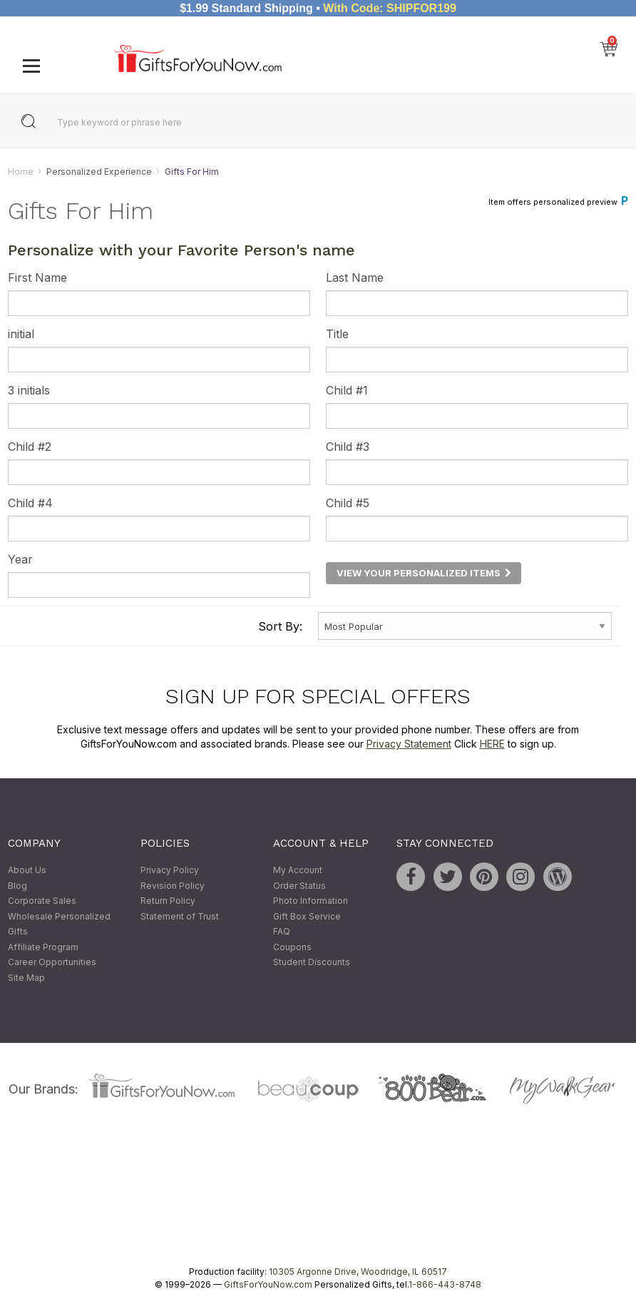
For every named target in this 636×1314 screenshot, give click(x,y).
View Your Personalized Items (424, 573)
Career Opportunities (52, 962)
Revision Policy (172, 885)
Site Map (26, 977)
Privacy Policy (169, 870)
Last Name (355, 278)
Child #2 (29, 447)
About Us (27, 870)
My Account (297, 870)
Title (337, 334)
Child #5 (347, 503)
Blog (17, 885)
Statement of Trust (179, 916)
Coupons (292, 947)
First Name (37, 278)
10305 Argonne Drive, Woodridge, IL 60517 (358, 1271)
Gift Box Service (307, 916)
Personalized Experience (99, 171)
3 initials (29, 391)
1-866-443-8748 (445, 1284)
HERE (492, 744)
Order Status (299, 885)
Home (21, 171)
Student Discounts (311, 962)
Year (20, 560)
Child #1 (347, 391)
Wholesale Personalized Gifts (59, 924)
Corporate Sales (42, 900)
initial (21, 334)
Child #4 (30, 503)
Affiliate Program (43, 947)
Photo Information (310, 900)
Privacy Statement (408, 744)
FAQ (281, 932)
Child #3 (347, 447)
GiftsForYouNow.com (268, 1284)
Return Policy (167, 900)
